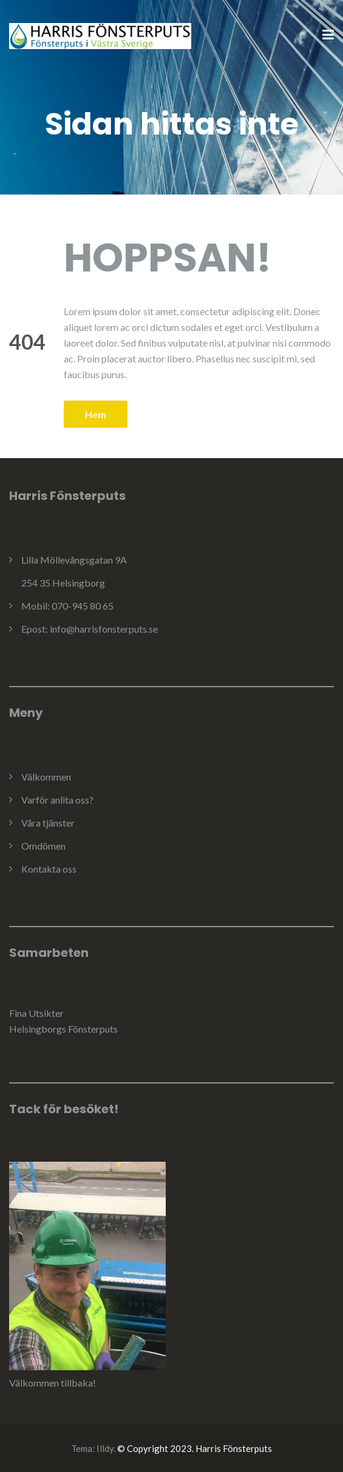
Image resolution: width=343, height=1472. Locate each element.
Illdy (105, 1448)
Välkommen (46, 776)
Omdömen (43, 845)
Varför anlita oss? (57, 799)
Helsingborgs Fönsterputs (63, 1028)
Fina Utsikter (36, 1013)
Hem (95, 414)
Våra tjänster (48, 822)
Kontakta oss (48, 868)
